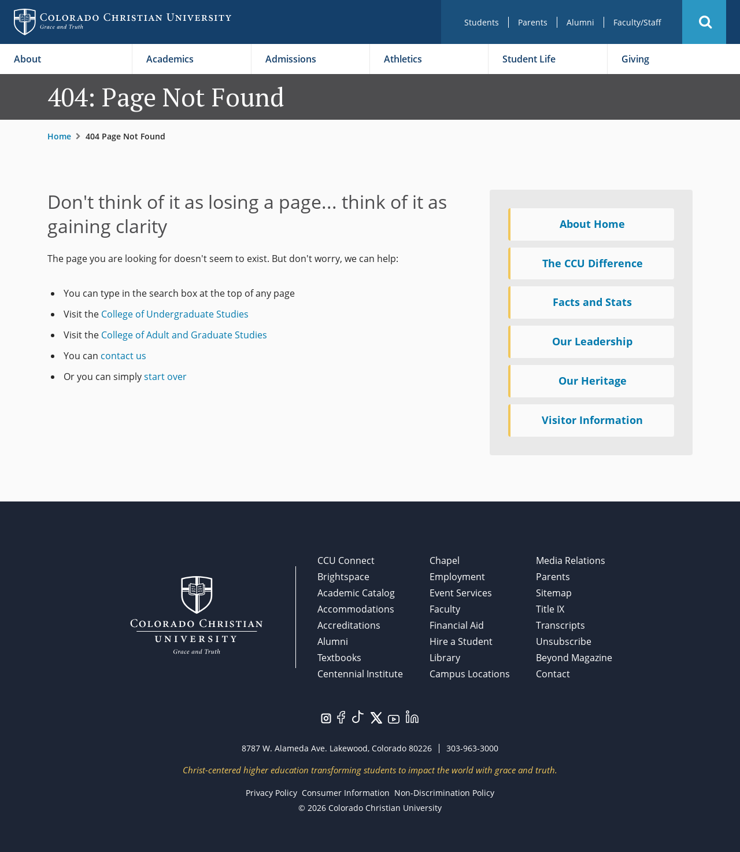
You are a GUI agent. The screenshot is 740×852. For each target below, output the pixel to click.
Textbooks (339, 657)
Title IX (550, 609)
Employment (457, 576)
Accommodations (355, 609)
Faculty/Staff (637, 22)
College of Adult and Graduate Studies (184, 335)
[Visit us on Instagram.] (326, 717)
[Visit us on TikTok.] (358, 715)
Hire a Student (461, 641)
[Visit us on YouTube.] (393, 718)
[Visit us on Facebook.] (341, 716)
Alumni (580, 22)
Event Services (461, 593)
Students (481, 22)
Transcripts (560, 625)
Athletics (403, 59)
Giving (635, 59)
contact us (123, 355)
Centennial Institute (360, 673)
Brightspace (343, 576)
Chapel (445, 560)
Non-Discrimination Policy (444, 792)
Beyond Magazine (574, 657)
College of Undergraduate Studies (175, 314)
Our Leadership (592, 341)
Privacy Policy (271, 792)
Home (59, 136)
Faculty (445, 609)
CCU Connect (346, 560)
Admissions (290, 59)
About (27, 59)
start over (165, 376)
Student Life (529, 59)
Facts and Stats (592, 302)
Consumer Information (346, 792)
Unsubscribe (563, 641)
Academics (170, 59)
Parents (532, 22)
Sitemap (554, 593)
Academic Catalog (356, 593)
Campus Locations (470, 673)
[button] (704, 22)
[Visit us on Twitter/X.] (376, 716)
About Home (592, 224)
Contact (553, 673)
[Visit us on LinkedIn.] (412, 715)
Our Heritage (592, 381)
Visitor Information (592, 420)
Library (445, 657)
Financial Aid (457, 625)
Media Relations (570, 560)
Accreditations (348, 625)
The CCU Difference (592, 263)
